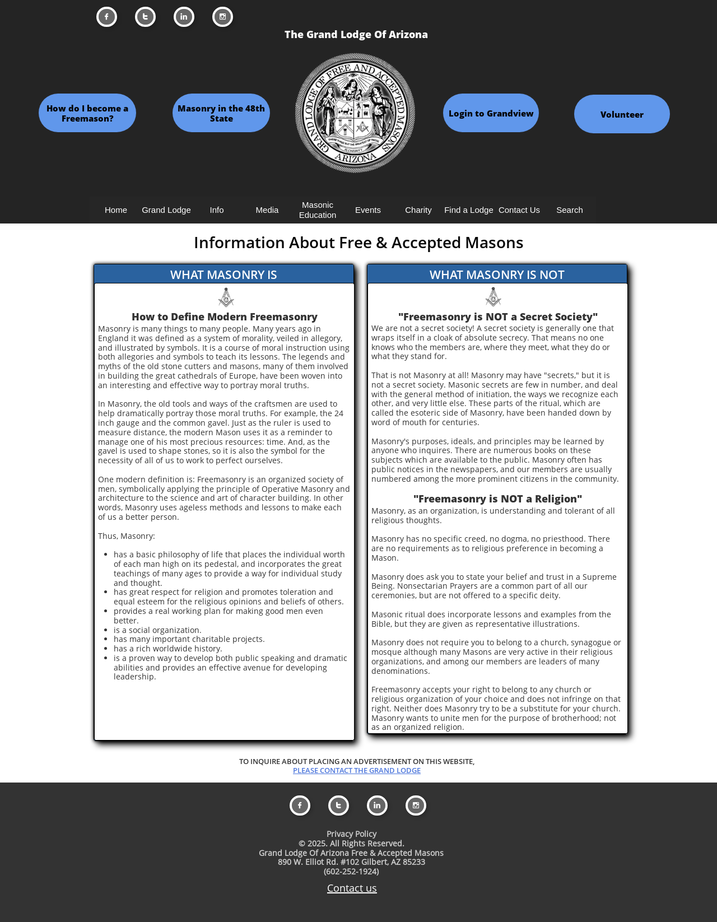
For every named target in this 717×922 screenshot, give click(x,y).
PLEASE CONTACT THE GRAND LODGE (357, 770)
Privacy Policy (351, 833)
